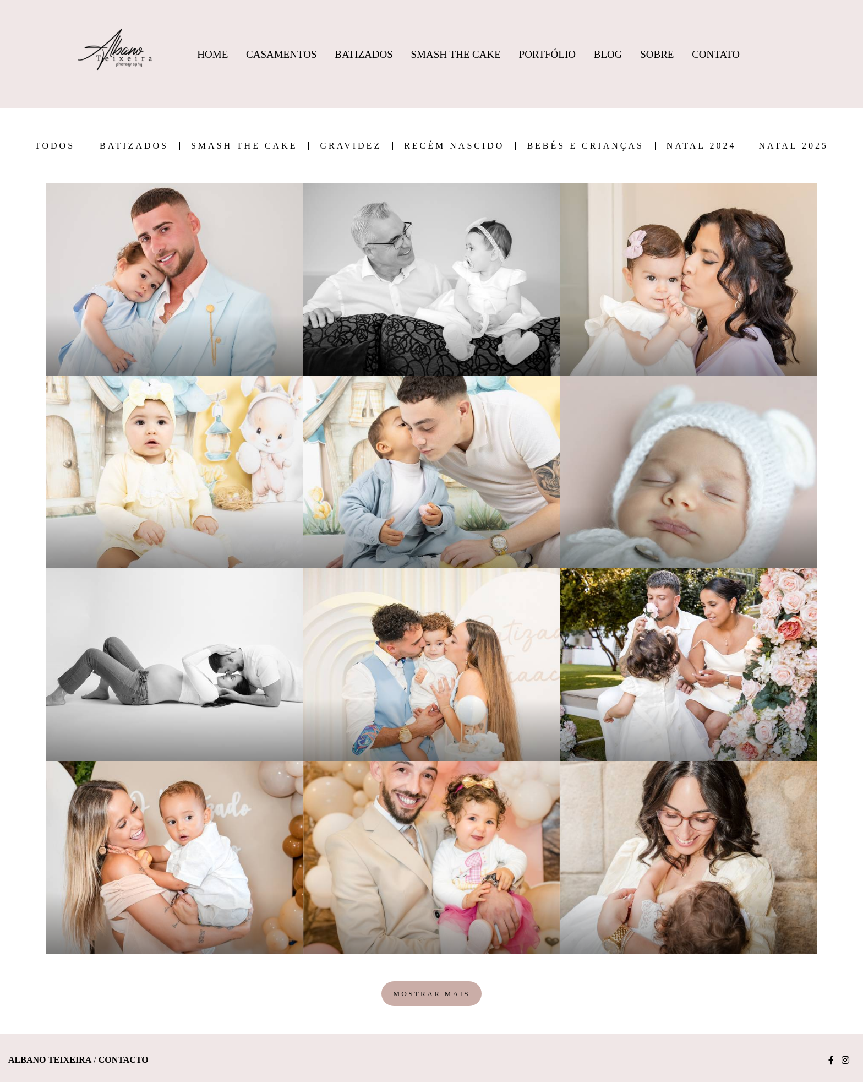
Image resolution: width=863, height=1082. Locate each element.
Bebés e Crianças (585, 146)
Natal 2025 (793, 146)
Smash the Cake (244, 146)
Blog (608, 54)
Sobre (657, 54)
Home (212, 54)
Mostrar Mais (431, 993)
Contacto (124, 1060)
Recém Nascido (454, 146)
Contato (716, 54)
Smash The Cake (456, 54)
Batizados (364, 54)
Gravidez (350, 146)
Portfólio (547, 54)
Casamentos (281, 54)
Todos (55, 146)
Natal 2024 (701, 146)
